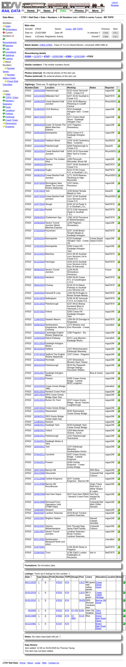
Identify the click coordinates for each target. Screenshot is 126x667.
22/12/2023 (39, 254)
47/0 (67, 624)
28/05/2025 (39, 125)
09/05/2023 (39, 277)
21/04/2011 (39, 441)
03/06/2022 (39, 325)
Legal (37, 663)
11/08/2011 (39, 422)
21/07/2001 (39, 547)
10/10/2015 (39, 386)
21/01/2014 (39, 400)
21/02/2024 (39, 246)
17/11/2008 (39, 479)
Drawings (9, 126)
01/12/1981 (30, 624)
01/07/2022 (39, 311)
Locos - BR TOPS (74, 29)
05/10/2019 (39, 349)
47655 (59, 616)
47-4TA (74, 610)
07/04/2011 (39, 454)
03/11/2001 (39, 539)
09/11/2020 (30, 582)
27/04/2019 (39, 360)
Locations (10, 110)
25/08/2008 (39, 494)
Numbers (52, 17)
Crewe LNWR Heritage (100, 594)
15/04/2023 (39, 293)
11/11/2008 (39, 484)
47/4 (67, 582)
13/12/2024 (39, 146)
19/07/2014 (39, 395)
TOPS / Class (11, 97)
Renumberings (10, 42)
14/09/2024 (39, 170)
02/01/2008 (39, 502)
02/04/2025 (39, 140)
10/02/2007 (39, 518)
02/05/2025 (39, 133)
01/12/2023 (39, 262)
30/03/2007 (39, 513)
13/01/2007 (39, 531)
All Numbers (11, 29)
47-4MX (73, 617)
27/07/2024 (39, 191)
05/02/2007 (39, 526)
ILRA (81, 610)
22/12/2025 (39, 96)
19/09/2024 (39, 164)
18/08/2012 (39, 416)
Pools (8, 107)
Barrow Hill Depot (101, 601)
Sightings (9, 55)
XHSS (82, 600)
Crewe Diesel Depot (99, 584)
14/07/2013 (39, 408)
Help (44, 663)
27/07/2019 (39, 354)
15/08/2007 (39, 510)
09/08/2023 (39, 270)
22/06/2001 (39, 552)
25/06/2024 (39, 223)
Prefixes (9, 114)
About (30, 663)
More (95, 10)
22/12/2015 (39, 378)
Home (31, 10)
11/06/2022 (39, 319)
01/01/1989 (30, 616)
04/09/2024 (39, 175)
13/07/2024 (39, 209)
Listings (9, 58)
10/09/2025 (39, 101)
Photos (79, 10)
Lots (7, 49)
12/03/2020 (39, 338)
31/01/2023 (39, 298)
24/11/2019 (39, 343)
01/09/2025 (39, 109)
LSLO (82, 582)
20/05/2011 (39, 436)
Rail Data (33, 17)
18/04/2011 (39, 447)
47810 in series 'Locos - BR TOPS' (96, 17)
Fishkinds (9, 117)
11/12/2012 (39, 411)
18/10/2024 (39, 151)
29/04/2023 (39, 285)
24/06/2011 (39, 425)
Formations (10, 52)
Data (63, 10)
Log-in (115, 2)
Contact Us (53, 663)
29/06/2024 (39, 217)
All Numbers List (68, 17)
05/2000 (32, 610)
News (46, 10)
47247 (59, 624)
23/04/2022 (39, 333)
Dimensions (11, 123)
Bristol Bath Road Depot (101, 618)
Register (115, 5)
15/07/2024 (39, 204)
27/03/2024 (39, 231)
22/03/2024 (39, 238)
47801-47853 (45, 45)
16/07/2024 (39, 196)
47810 (59, 582)
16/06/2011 (39, 430)
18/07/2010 (39, 470)
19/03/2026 (39, 90)
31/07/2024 (39, 183)
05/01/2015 (39, 392)
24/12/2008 (39, 473)
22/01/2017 (39, 373)
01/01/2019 (30, 592)
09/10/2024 (39, 159)
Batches (9, 46)
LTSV (24, 17)
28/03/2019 (39, 365)
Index (7, 26)
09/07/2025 (39, 117)
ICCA (81, 616)
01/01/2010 (30, 600)
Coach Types (11, 120)
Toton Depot (98, 611)
